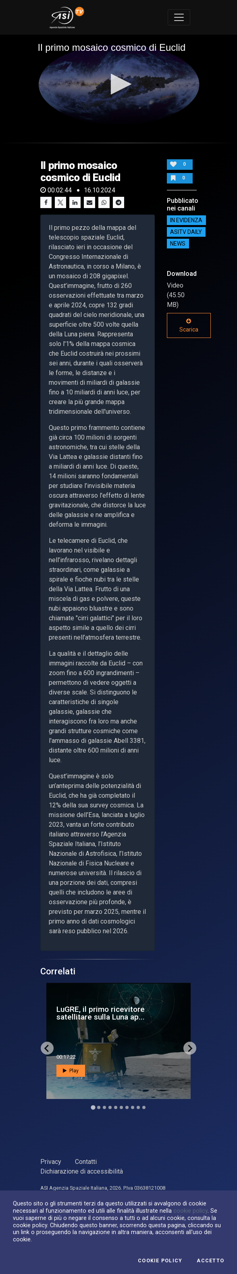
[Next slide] (189, 1048)
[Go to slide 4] (110, 1107)
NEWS (177, 243)
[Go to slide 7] (127, 1107)
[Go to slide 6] (121, 1107)
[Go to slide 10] (144, 1107)
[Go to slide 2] (98, 1107)
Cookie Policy (160, 1260)
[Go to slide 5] (115, 1107)
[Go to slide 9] (138, 1107)
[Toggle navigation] (179, 17)
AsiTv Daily (186, 232)
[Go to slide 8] (132, 1107)
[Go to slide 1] (93, 1107)
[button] (118, 84)
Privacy (50, 1162)
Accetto (210, 1260)
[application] (119, 85)
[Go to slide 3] (104, 1107)
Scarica (188, 325)
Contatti (86, 1162)
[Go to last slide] (47, 1048)
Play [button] (71, 1071)
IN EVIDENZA (186, 220)
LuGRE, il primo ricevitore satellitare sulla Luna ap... (100, 1013)
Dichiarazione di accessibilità (81, 1171)
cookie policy (190, 1210)
